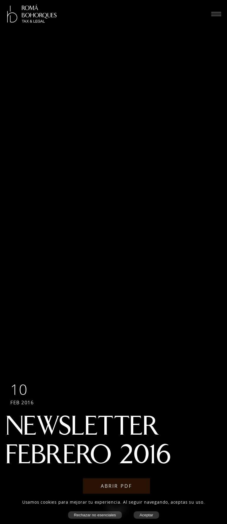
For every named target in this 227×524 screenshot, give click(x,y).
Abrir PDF (116, 486)
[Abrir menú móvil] (216, 13)
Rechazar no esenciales (95, 515)
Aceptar (146, 515)
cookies (49, 502)
